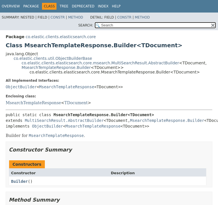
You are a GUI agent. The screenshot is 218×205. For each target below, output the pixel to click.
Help (116, 6)
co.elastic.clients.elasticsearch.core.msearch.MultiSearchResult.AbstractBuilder (100, 63)
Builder (19, 181)
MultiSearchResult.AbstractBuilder (64, 120)
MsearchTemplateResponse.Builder (56, 67)
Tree (64, 6)
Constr (58, 17)
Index (103, 6)
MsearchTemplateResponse (66, 87)
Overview (11, 6)
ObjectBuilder (21, 87)
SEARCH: (85, 25)
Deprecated (83, 6)
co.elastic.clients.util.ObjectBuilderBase (53, 58)
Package (31, 6)
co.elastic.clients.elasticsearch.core (61, 36)
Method (75, 17)
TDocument (76, 103)
